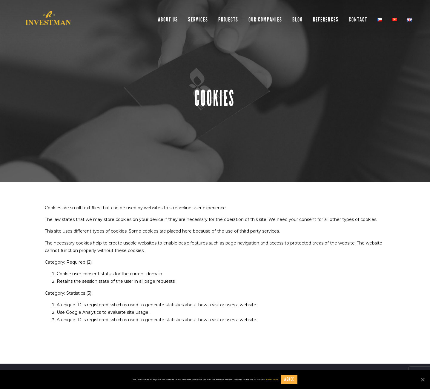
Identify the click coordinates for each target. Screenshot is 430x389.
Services (198, 19)
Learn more (272, 379)
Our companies (265, 19)
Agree (289, 379)
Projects (228, 19)
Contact (358, 19)
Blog (297, 19)
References (326, 19)
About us (168, 19)
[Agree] (423, 379)
